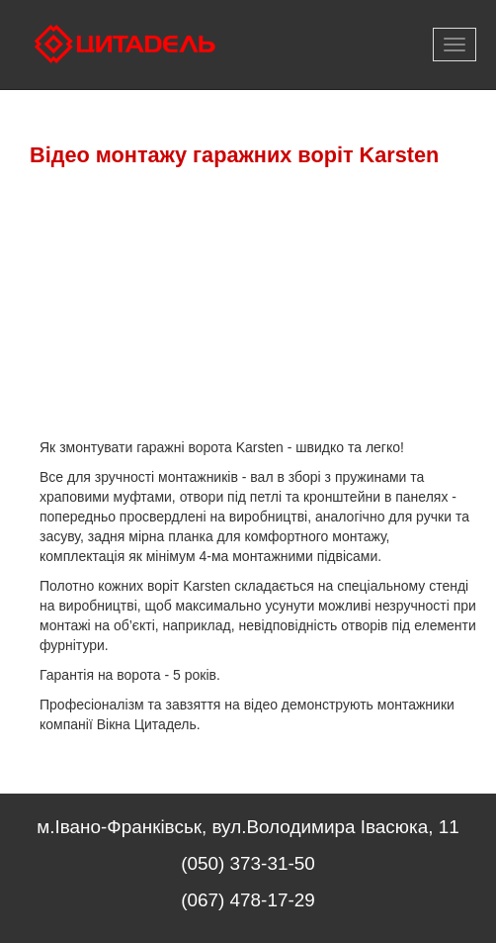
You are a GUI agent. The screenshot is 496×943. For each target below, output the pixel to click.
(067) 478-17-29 (247, 900)
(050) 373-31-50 (247, 863)
